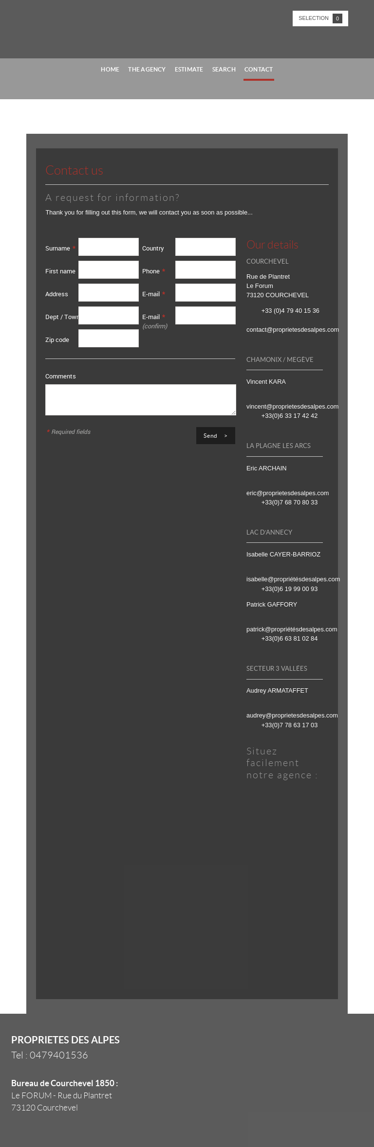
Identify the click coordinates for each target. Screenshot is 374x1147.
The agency (147, 69)
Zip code (57, 339)
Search (224, 69)
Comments (60, 376)
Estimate (189, 69)
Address (56, 293)
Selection (320, 18)
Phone (153, 271)
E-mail (153, 293)
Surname (60, 248)
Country (153, 248)
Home (110, 69)
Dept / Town (62, 316)
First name (60, 271)
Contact (258, 69)
